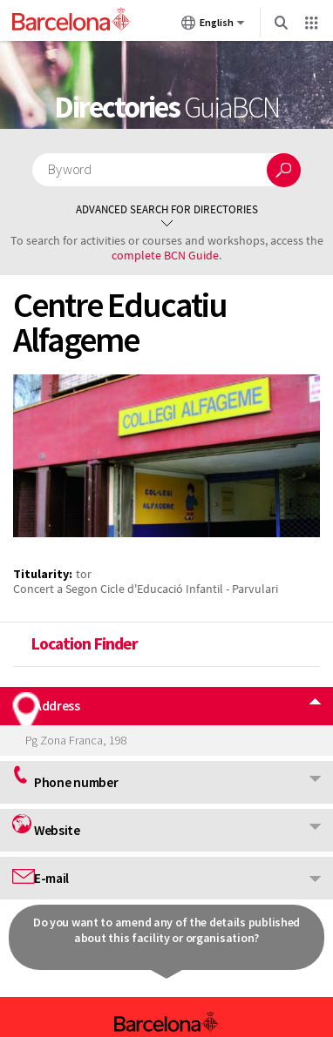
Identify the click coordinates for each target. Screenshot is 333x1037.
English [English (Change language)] (213, 26)
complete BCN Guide (165, 255)
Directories (166, 107)
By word (69, 169)
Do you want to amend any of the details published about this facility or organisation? (166, 930)
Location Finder (84, 643)
